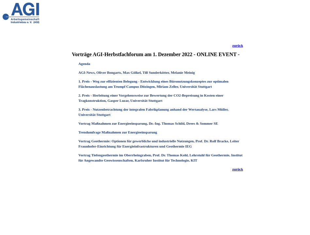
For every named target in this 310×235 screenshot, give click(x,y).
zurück (237, 45)
